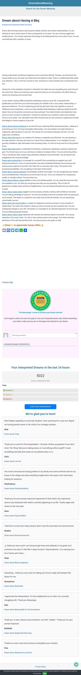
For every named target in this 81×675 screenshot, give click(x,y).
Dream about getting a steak (13, 180)
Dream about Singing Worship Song (18, 633)
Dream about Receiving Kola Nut (16, 535)
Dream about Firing (11, 434)
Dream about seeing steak (12, 192)
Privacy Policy (40, 667)
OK (45, 673)
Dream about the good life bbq (13, 203)
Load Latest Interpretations (40, 407)
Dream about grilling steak (12, 215)
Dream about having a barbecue (14, 126)
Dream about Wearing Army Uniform (18, 653)
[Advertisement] (40, 58)
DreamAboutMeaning (40, 3)
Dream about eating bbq (11, 160)
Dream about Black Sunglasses (16, 563)
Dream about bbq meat (11, 149)
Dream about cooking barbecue (14, 172)
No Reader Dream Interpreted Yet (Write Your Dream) (17, 25)
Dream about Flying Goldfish (15, 516)
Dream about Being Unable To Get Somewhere (22, 610)
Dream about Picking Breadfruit (16, 489)
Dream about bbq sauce (11, 138)
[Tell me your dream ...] (44, 335)
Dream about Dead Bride (13, 586)
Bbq (11, 282)
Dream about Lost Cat (12, 461)
